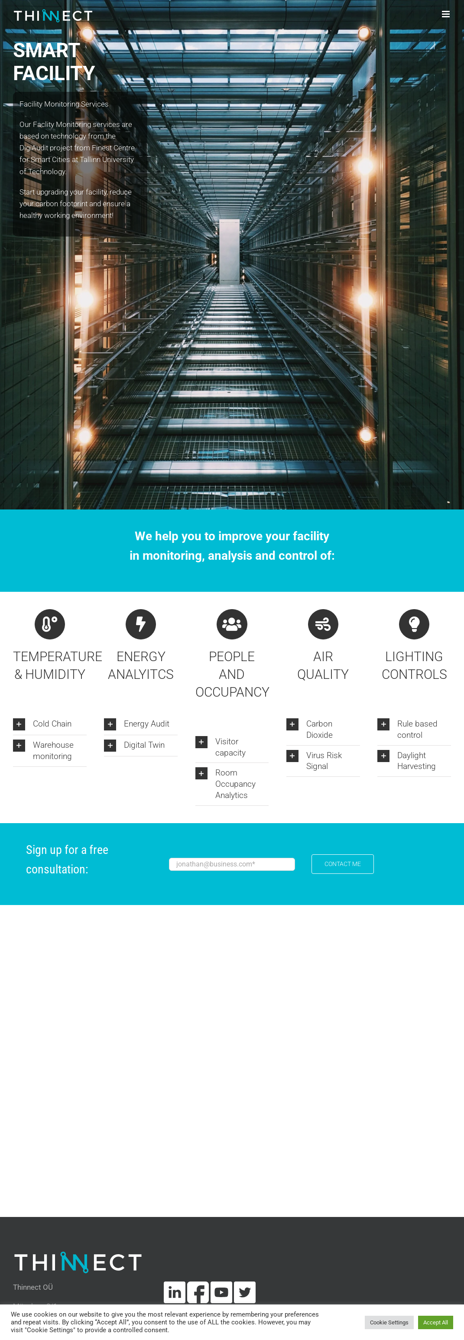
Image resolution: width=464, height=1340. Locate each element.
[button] (50, 724)
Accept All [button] (435, 1322)
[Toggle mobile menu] (446, 14)
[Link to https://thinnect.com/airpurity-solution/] (323, 624)
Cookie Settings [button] (389, 1322)
